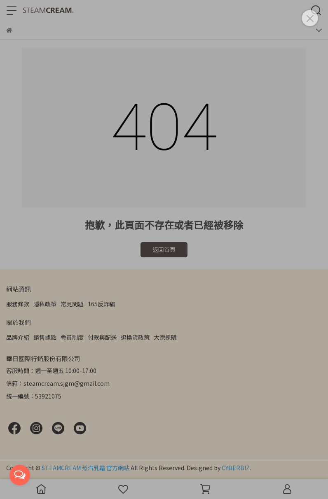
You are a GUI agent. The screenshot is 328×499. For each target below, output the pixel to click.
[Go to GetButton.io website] (20, 490)
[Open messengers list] (19, 475)
